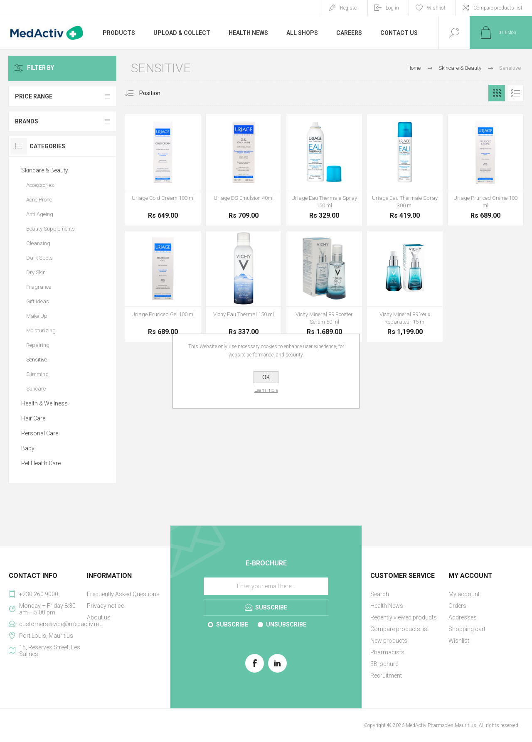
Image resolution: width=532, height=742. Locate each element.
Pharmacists (387, 652)
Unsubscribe (286, 624)
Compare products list (497, 8)
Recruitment (386, 675)
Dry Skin (36, 272)
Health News (386, 605)
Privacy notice (105, 605)
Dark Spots (39, 258)
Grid (496, 93)
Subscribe (232, 624)
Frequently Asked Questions (123, 594)
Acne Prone (39, 200)
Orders (457, 605)
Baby (27, 448)
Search (379, 594)
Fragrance (38, 287)
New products (388, 640)
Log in (392, 8)
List (515, 93)
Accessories (40, 185)
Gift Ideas (37, 301)
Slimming (37, 374)
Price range (33, 96)
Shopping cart (466, 629)
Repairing (37, 345)
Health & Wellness (44, 403)
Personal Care (39, 433)
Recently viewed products (403, 617)
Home (414, 68)
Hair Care (33, 418)
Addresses (462, 617)
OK (266, 377)
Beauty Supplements (50, 229)
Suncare (36, 389)
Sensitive (36, 359)
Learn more (266, 390)
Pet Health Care (41, 463)
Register (349, 8)
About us (99, 617)
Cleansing (38, 243)
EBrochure (384, 664)
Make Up (36, 316)
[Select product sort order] (156, 93)
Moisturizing (41, 330)
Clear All (96, 68)
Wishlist (458, 640)
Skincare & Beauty (44, 170)
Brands (26, 121)
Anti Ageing (39, 214)
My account (464, 594)
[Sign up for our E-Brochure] (266, 586)
